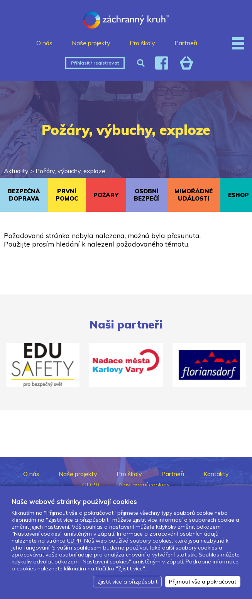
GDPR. (75, 540)
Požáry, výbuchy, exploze (70, 171)
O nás (44, 43)
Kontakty (216, 474)
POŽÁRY (105, 195)
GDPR (91, 484)
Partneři (185, 43)
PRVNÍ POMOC (67, 194)
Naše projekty (91, 43)
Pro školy (142, 43)
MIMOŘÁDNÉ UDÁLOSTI (193, 194)
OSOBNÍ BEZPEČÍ (146, 194)
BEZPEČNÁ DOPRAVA (24, 194)
